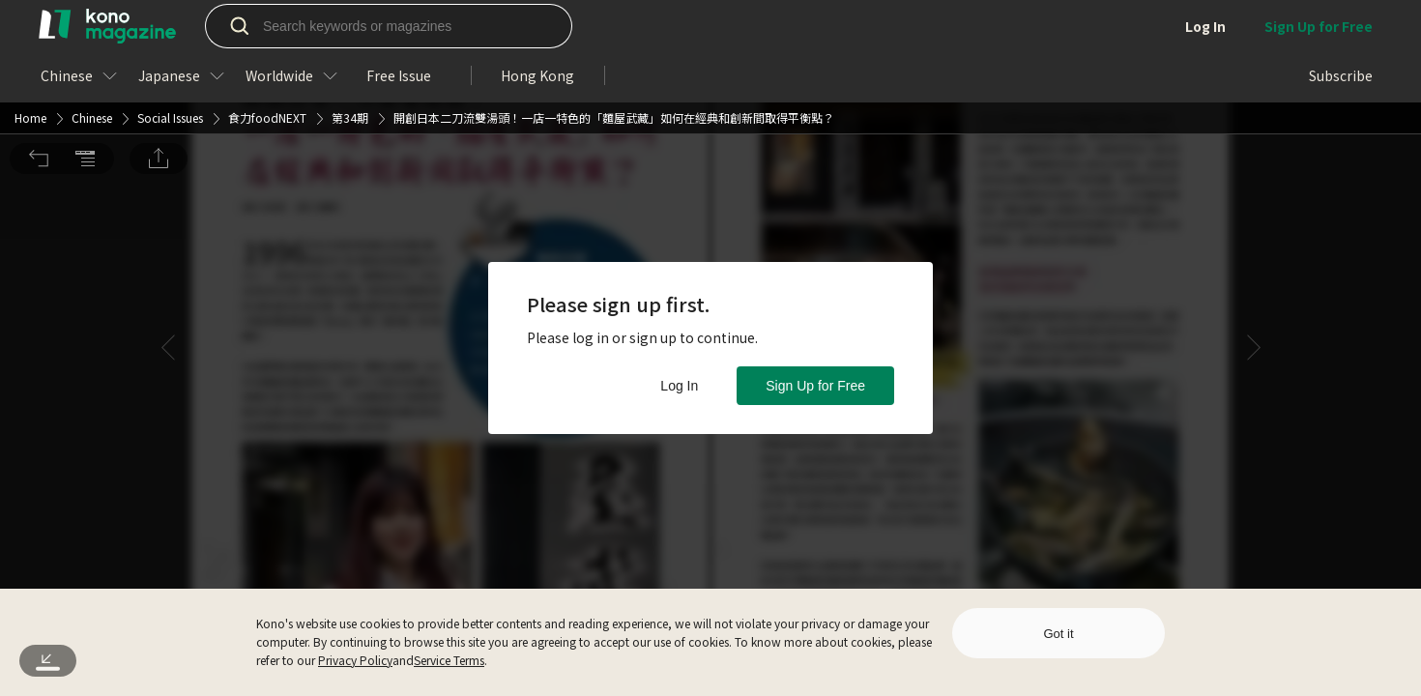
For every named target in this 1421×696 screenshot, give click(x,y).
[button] (38, 27)
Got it (1058, 633)
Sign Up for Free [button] (815, 385)
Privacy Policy (355, 660)
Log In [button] (679, 385)
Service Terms (449, 660)
